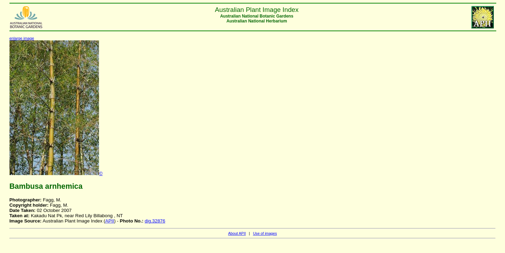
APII (109, 221)
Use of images (265, 233)
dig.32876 (155, 221)
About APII (236, 233)
